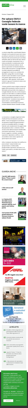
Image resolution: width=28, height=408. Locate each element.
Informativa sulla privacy (10, 388)
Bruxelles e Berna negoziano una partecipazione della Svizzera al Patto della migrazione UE (14, 331)
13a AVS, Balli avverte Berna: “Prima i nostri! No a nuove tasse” (8, 178)
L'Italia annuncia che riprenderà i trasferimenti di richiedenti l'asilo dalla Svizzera (14, 362)
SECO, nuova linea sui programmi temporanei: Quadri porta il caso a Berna (15, 346)
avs (8, 155)
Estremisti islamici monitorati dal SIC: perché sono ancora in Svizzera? (14, 339)
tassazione (13, 155)
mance (4, 155)
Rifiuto (18, 400)
